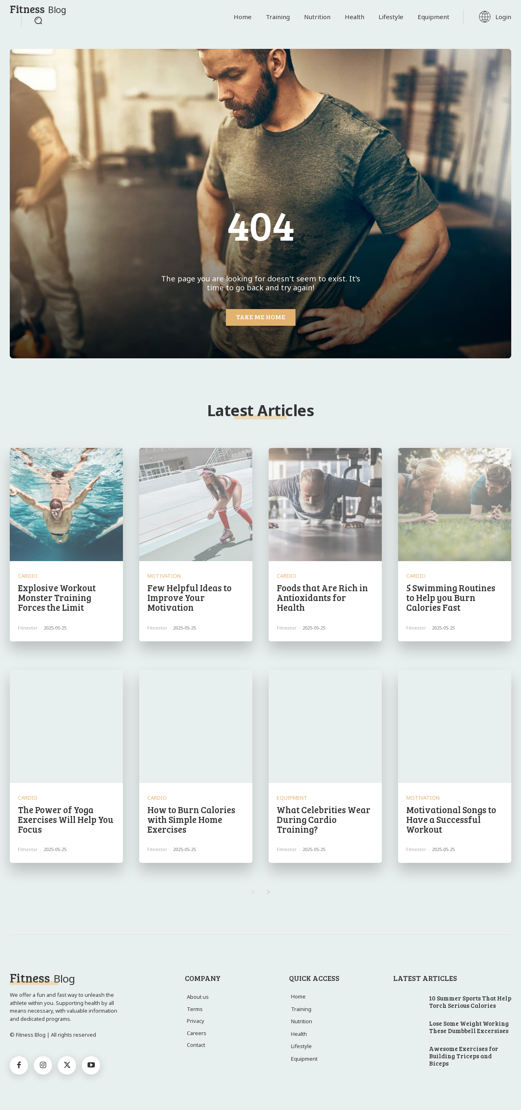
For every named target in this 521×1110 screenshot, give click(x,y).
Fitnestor (28, 628)
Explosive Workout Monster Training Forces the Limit (57, 597)
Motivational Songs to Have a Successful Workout (451, 819)
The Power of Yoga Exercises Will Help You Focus (66, 819)
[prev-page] (252, 892)
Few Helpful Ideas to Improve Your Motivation (189, 597)
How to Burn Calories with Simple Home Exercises (191, 819)
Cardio (27, 576)
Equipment (292, 798)
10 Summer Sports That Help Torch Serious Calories (470, 1001)
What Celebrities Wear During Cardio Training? (323, 819)
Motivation (164, 576)
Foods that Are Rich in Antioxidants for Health (322, 597)
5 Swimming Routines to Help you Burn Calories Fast (450, 597)
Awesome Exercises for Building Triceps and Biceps (463, 1055)
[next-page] (268, 892)
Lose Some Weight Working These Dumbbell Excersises (469, 1027)
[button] (38, 20)
